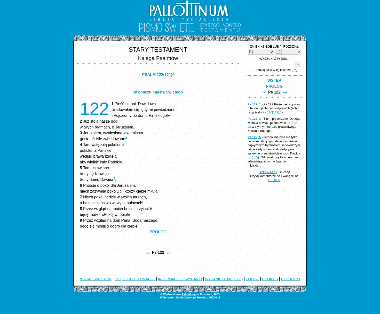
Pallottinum (189, 294)
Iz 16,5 (253, 157)
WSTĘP (274, 80)
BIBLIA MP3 (290, 279)
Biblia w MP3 (268, 172)
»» (168, 252)
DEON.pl (274, 180)
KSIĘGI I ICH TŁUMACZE (135, 279)
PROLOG (158, 232)
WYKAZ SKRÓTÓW (96, 279)
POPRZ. (252, 279)
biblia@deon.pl (186, 297)
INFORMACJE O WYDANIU (180, 279)
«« (147, 252)
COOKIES (270, 279)
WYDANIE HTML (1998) (224, 279)
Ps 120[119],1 (272, 112)
